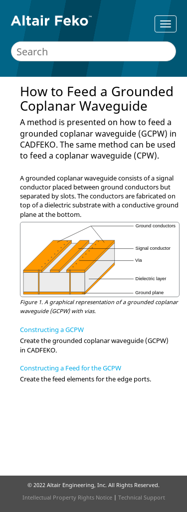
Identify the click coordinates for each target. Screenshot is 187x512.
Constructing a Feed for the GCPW (70, 367)
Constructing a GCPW (52, 329)
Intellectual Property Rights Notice (67, 497)
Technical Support (141, 497)
